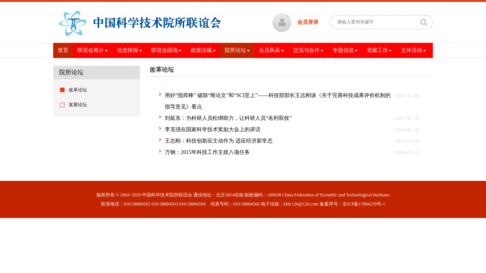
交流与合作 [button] (308, 50)
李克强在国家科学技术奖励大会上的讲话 (212, 129)
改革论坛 (78, 90)
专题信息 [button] (345, 50)
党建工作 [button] (379, 50)
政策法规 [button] (203, 50)
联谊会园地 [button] (166, 50)
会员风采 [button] (271, 50)
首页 (65, 49)
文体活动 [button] (413, 50)
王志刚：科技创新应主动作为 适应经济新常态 (219, 141)
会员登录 (308, 22)
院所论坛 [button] (237, 50)
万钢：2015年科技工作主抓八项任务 (207, 152)
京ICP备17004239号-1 (363, 204)
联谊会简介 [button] (92, 50)
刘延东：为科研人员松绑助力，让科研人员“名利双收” (228, 118)
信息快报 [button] (129, 50)
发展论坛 (78, 104)
